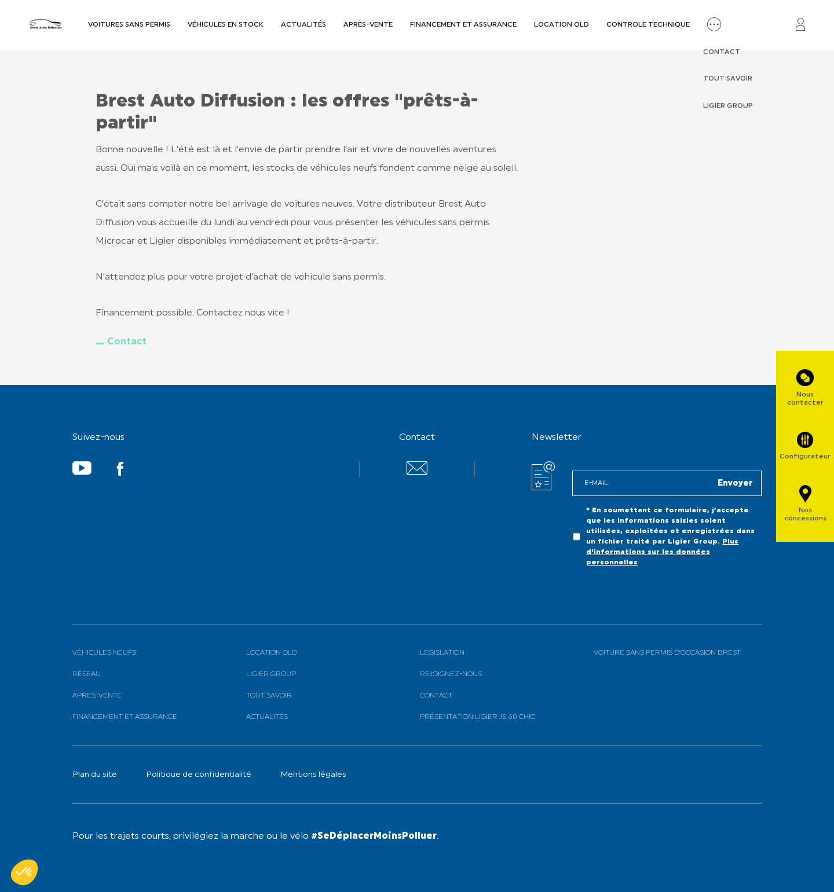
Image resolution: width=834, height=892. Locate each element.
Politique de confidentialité (198, 774)
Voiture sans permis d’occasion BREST (667, 652)
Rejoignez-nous (451, 674)
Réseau (86, 674)
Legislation (442, 652)
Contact (127, 342)
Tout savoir (269, 695)
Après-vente (368, 24)
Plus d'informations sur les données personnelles (662, 552)
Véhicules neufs (104, 652)
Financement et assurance (463, 24)
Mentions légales (313, 774)
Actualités (303, 24)
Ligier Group (271, 674)
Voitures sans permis (129, 24)
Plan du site (94, 774)
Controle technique (648, 24)
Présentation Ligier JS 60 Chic (477, 717)
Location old (561, 24)
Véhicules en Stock (226, 24)
